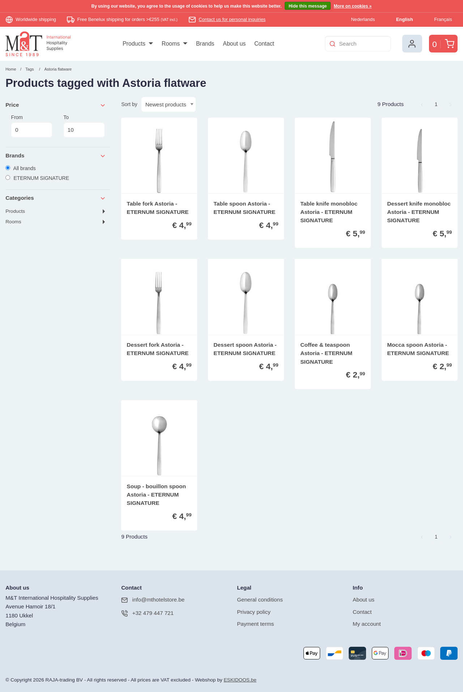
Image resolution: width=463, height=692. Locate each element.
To (84, 126)
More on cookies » (353, 6)
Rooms (13, 221)
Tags (29, 69)
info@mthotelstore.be (152, 599)
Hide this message (308, 6)
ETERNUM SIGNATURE (37, 178)
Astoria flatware (58, 69)
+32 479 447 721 (147, 613)
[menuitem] (137, 44)
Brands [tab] (55, 155)
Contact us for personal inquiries (232, 19)
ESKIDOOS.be (240, 680)
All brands (20, 168)
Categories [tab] (55, 198)
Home (10, 69)
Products (15, 211)
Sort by (129, 104)
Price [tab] (55, 105)
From (31, 126)
